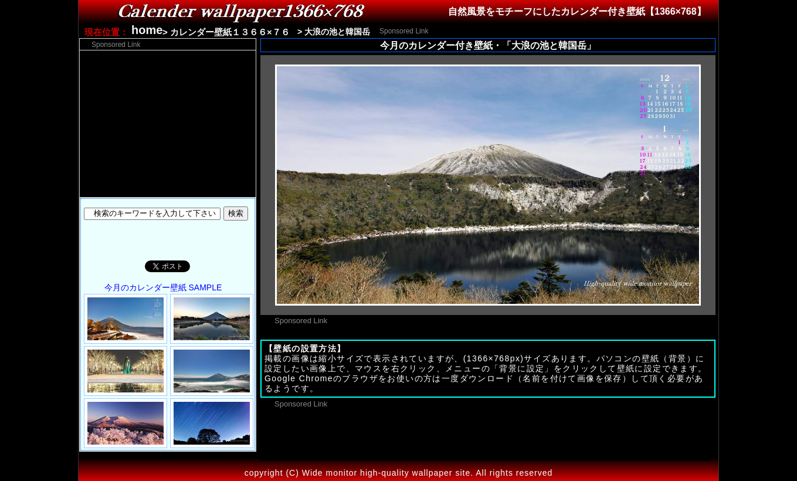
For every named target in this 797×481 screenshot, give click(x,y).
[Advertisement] (569, 30)
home (146, 29)
